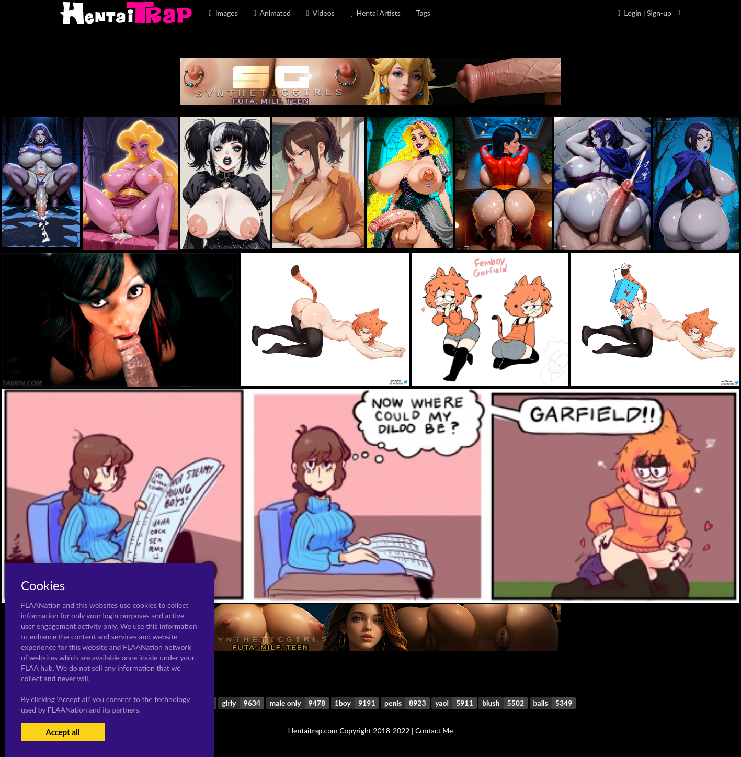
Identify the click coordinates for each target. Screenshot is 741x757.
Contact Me (434, 730)
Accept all (62, 732)
